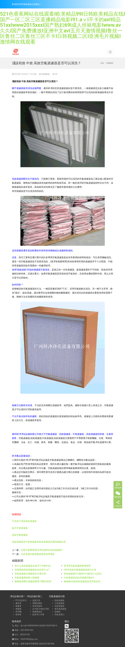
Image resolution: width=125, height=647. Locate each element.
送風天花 (36, 600)
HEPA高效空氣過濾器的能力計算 (80, 569)
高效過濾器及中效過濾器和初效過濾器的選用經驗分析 (39, 542)
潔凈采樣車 (37, 606)
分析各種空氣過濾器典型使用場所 (38, 554)
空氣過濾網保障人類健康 (26, 577)
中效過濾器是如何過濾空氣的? (79, 577)
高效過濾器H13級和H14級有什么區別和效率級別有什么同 (83, 573)
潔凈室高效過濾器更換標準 (77, 565)
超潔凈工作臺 (38, 614)
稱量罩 (18, 606)
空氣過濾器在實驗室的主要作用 (30, 573)
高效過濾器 (59, 606)
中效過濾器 (59, 603)
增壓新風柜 (37, 603)
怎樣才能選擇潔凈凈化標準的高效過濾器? (42, 550)
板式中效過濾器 (20, 528)
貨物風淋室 (37, 612)
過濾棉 (57, 612)
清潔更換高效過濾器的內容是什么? (31, 569)
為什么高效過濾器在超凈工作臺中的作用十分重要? (34, 565)
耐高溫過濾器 (60, 609)
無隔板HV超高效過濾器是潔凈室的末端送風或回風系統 (83, 581)
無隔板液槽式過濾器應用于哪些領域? (33, 581)
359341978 (25, 634)
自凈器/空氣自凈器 (40, 609)
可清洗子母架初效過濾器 (24, 521)
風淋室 (18, 614)
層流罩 (18, 603)
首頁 (102, 63)
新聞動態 (46, 74)
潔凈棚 (18, 612)
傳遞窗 (18, 609)
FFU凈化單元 (21, 600)
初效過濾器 (59, 600)
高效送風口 (59, 614)
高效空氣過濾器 (20, 535)
